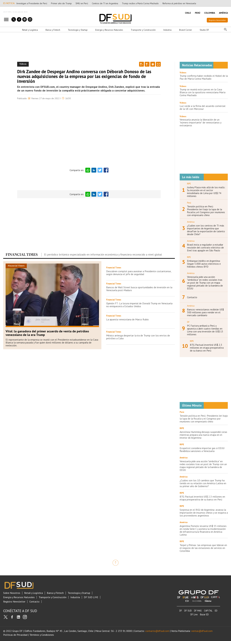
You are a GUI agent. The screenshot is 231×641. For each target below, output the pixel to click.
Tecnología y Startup (78, 29)
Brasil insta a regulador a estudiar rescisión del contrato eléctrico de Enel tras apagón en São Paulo (205, 247)
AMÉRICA (223, 12)
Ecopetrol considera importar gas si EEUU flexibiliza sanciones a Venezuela (202, 449)
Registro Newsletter (217, 20)
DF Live (194, 614)
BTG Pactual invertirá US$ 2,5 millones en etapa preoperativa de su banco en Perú (207, 347)
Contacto (192, 297)
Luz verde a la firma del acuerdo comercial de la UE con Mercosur (202, 107)
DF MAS (198, 610)
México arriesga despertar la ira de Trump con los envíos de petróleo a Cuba (138, 337)
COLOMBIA (209, 12)
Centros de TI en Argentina (105, 3)
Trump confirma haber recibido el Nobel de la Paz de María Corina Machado (204, 77)
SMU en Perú (82, 3)
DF (180, 610)
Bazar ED (204, 614)
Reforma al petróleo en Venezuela (179, 3)
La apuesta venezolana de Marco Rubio (127, 319)
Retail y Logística (30, 29)
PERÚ (197, 12)
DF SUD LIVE (91, 597)
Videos (183, 72)
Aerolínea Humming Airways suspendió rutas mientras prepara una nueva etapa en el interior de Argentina (203, 434)
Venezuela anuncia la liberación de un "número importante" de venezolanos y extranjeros (200, 122)
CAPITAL (208, 610)
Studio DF (204, 29)
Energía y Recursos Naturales (109, 29)
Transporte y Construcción (143, 29)
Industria (167, 29)
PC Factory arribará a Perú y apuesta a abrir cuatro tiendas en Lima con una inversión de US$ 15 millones (205, 330)
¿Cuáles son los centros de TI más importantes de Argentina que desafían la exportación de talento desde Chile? (206, 230)
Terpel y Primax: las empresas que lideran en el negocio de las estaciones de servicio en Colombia (203, 548)
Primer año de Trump (61, 3)
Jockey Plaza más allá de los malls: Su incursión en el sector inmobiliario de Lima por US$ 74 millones (206, 191)
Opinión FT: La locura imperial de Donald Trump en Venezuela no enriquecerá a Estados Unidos (139, 305)
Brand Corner (185, 29)
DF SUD (188, 610)
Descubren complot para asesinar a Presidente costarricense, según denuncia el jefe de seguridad (138, 273)
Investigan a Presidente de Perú (31, 3)
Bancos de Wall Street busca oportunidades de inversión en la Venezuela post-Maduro (139, 289)
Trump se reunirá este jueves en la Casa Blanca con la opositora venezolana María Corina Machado (202, 92)
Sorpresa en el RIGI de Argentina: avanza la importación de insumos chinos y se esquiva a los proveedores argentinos (204, 512)
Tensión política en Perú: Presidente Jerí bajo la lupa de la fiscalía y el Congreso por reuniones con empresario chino (206, 211)
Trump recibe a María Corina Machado (140, 3)
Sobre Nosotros (11, 593)
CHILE (188, 12)
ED (216, 610)
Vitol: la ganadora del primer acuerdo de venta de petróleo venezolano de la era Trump (47, 333)
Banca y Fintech (53, 29)
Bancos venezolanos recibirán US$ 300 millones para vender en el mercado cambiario (205, 312)
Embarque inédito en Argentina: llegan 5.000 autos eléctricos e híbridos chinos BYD (204, 263)
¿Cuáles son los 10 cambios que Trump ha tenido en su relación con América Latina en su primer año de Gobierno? (203, 483)
